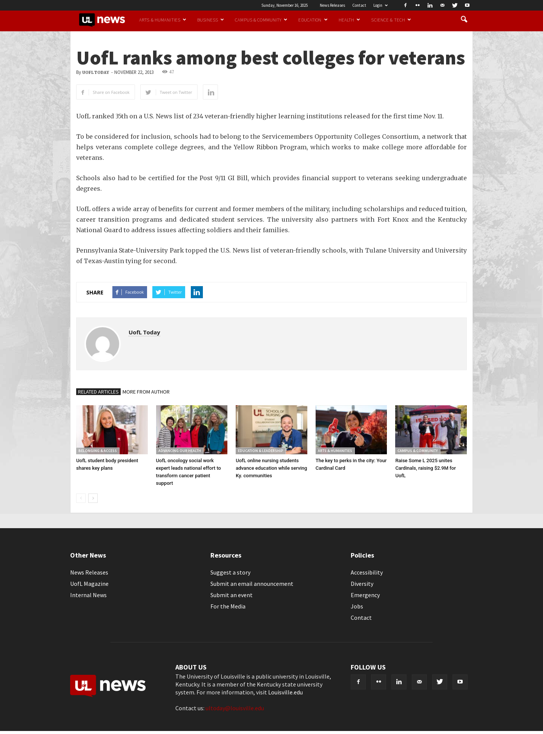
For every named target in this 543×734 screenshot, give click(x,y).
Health (349, 20)
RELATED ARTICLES (98, 391)
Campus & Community (261, 20)
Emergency (365, 595)
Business (210, 20)
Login (380, 5)
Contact (359, 5)
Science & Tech (391, 20)
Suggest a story (230, 572)
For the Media (227, 606)
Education (312, 20)
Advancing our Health (179, 450)
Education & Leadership (260, 450)
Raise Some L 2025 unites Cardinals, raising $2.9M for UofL (425, 468)
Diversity (362, 583)
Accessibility (367, 572)
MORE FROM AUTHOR (146, 391)
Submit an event (231, 595)
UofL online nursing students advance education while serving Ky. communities (271, 468)
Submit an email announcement (251, 583)
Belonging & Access (97, 450)
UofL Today (95, 72)
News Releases (332, 5)
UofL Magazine (89, 583)
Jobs (357, 606)
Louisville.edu (285, 692)
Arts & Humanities (162, 20)
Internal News (88, 595)
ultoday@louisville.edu (235, 708)
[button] (464, 20)
